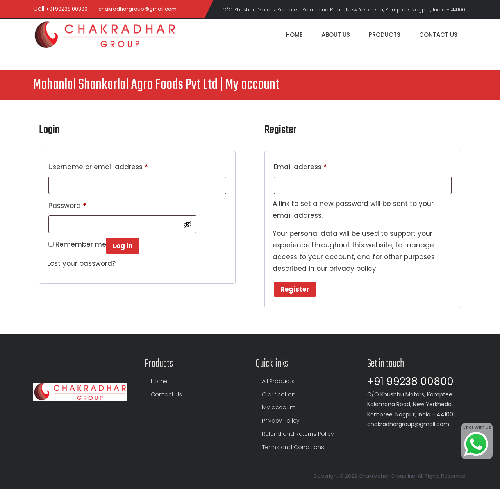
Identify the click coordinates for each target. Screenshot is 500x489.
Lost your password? (81, 263)
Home (294, 34)
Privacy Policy (281, 421)
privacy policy (352, 268)
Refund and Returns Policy (298, 434)
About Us (335, 34)
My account (278, 407)
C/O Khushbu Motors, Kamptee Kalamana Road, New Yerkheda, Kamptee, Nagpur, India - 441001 (344, 9)
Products (384, 34)
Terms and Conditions (293, 447)
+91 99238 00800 (67, 9)
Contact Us (438, 34)
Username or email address (98, 166)
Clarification (278, 394)
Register (294, 289)
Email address (300, 166)
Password (67, 204)
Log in (123, 246)
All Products (278, 381)
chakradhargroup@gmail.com (137, 9)
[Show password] (187, 224)
